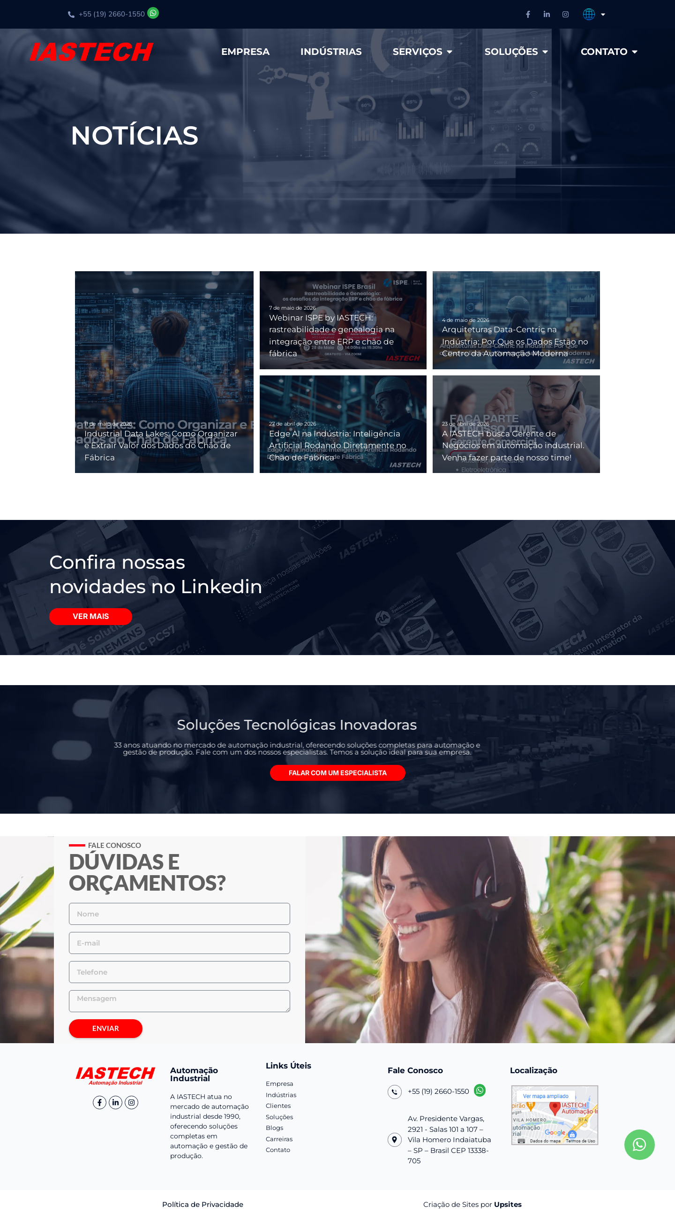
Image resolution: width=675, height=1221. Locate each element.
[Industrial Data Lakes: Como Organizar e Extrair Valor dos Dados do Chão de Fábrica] (164, 372)
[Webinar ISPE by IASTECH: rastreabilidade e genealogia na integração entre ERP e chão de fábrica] (343, 320)
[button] (337, 775)
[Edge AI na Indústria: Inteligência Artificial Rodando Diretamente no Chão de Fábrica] (343, 424)
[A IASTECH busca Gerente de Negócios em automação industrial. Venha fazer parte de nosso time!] (516, 424)
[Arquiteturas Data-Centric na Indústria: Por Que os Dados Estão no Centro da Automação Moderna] (516, 320)
